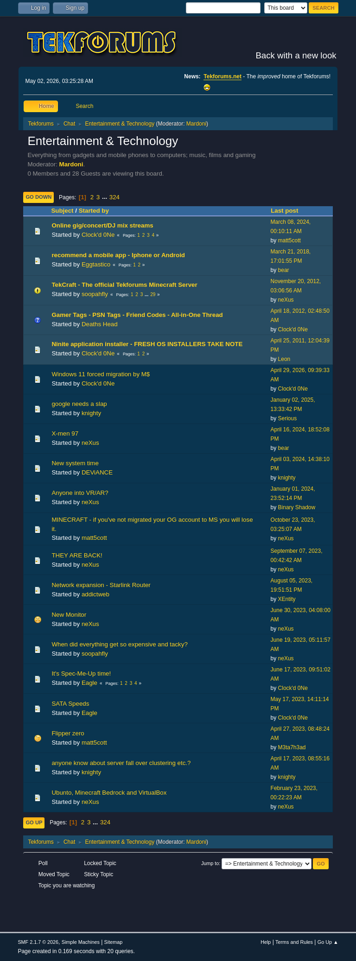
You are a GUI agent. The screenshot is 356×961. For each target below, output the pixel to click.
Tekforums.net (222, 76)
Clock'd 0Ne (98, 234)
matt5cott (289, 240)
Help (266, 942)
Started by (94, 210)
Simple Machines (81, 942)
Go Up (33, 822)
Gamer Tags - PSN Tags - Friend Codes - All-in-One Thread (136, 314)
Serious (287, 418)
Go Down (38, 197)
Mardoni (196, 123)
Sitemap (113, 942)
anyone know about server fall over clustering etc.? (121, 762)
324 (114, 197)
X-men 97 (64, 433)
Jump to (210, 863)
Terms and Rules (294, 942)
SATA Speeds (70, 703)
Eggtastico (96, 264)
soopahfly (95, 294)
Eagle (89, 682)
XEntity (287, 599)
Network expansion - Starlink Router (100, 585)
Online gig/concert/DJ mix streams (102, 225)
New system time (74, 463)
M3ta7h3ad (292, 747)
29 (152, 294)
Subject (62, 210)
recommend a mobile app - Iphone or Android (118, 255)
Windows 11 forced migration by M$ (100, 374)
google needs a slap (79, 403)
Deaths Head (100, 324)
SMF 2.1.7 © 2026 (38, 942)
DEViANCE (97, 472)
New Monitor (68, 614)
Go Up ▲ (328, 942)
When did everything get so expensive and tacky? (119, 644)
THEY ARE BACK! (76, 555)
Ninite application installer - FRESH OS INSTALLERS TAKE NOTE (146, 344)
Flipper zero (67, 733)
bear (283, 270)
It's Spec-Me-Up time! (81, 673)
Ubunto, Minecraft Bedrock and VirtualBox (108, 792)
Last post (288, 210)
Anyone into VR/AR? (79, 492)
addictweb (95, 594)
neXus (286, 300)
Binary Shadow (297, 507)
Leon (284, 359)
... (105, 197)
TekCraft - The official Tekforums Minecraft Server (124, 284)
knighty (91, 413)
